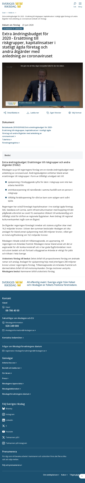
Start (4, 13)
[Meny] (80, 5)
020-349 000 (12, 325)
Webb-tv (11, 13)
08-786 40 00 (12, 310)
